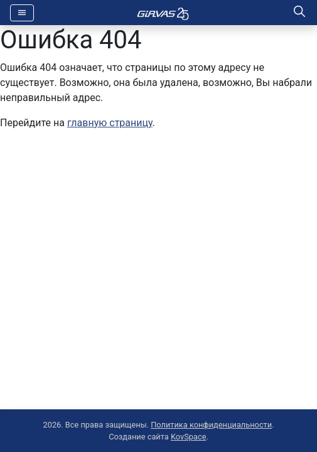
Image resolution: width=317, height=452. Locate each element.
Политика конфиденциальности (211, 424)
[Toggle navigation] (22, 12)
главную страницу (110, 123)
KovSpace (189, 436)
